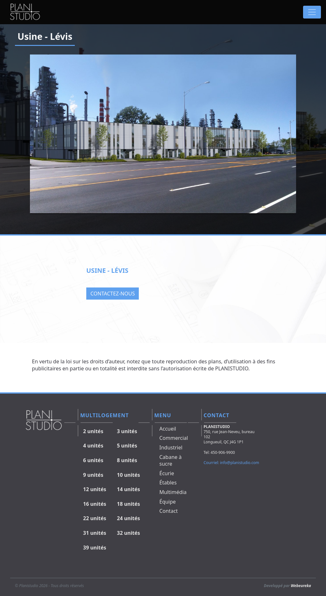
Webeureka (301, 585)
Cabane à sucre (170, 461)
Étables (168, 482)
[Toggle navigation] (312, 12)
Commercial (173, 437)
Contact (168, 510)
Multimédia (173, 492)
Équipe (167, 501)
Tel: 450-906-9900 (219, 452)
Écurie (166, 473)
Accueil (167, 428)
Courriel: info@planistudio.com (231, 462)
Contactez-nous (112, 293)
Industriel (170, 447)
